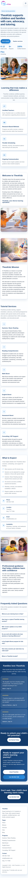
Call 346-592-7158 (14, 777)
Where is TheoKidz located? (10, 656)
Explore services (17, 41)
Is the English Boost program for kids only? (12, 642)
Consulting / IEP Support (8, 850)
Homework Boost (6, 847)
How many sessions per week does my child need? (13, 649)
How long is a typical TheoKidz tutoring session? (13, 620)
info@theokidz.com (11, 518)
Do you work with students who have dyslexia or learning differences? (12, 635)
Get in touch (5, 41)
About (3, 822)
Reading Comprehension (8, 840)
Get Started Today (14, 740)
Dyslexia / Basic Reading (8, 838)
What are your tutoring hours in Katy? (12, 614)
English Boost (6, 845)
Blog (3, 832)
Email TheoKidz (14, 772)
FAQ (3, 830)
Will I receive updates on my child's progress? (12, 627)
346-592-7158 (10, 501)
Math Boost (5, 843)
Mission (4, 825)
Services (4, 827)
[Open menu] (25, 3)
